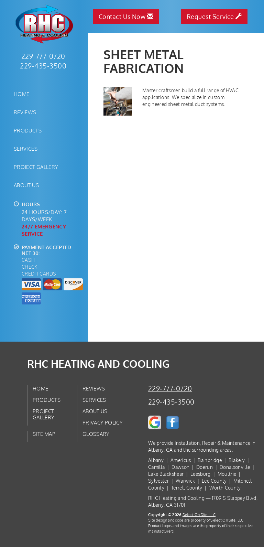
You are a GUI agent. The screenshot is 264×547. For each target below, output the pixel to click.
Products (28, 130)
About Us (26, 185)
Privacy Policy (102, 422)
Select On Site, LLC (199, 514)
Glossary (96, 434)
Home (21, 94)
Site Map (44, 434)
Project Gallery (36, 167)
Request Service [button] (214, 16)
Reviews (25, 112)
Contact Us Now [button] (126, 16)
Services (25, 149)
